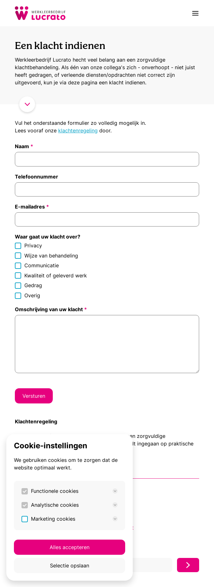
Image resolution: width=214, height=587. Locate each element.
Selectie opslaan (69, 565)
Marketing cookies (74, 518)
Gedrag (28, 285)
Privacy (28, 245)
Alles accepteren (69, 547)
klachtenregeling (78, 130)
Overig (27, 295)
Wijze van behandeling (46, 255)
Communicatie (37, 265)
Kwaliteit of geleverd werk (51, 275)
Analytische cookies (74, 504)
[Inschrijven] (188, 565)
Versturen (33, 395)
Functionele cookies (74, 490)
